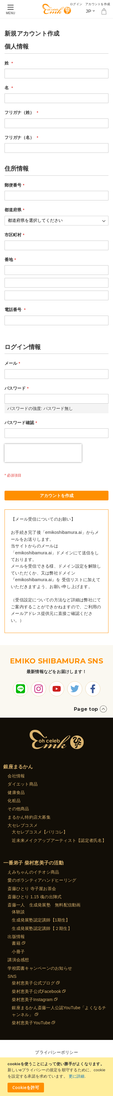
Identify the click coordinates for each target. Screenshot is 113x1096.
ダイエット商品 (23, 784)
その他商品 (18, 808)
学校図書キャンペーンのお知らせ (40, 968)
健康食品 (16, 792)
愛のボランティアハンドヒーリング (42, 880)
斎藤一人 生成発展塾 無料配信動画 (44, 904)
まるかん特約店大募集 (29, 817)
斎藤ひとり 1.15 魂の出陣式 (34, 896)
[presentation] (43, 453)
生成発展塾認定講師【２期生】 (42, 928)
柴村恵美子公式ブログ (33, 983)
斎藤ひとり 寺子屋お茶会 (32, 888)
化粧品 (14, 800)
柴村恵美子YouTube (31, 1022)
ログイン (76, 4)
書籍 (16, 943)
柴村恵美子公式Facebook (36, 991)
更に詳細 (77, 1076)
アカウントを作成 (97, 4)
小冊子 (18, 951)
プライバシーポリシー (56, 1052)
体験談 (18, 911)
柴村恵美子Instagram (32, 999)
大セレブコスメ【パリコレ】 (39, 832)
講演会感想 (18, 959)
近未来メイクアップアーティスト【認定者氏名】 (59, 840)
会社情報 (16, 775)
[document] (57, 1076)
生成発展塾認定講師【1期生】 (41, 920)
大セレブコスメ (23, 825)
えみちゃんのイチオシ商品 (33, 872)
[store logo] (57, 9)
